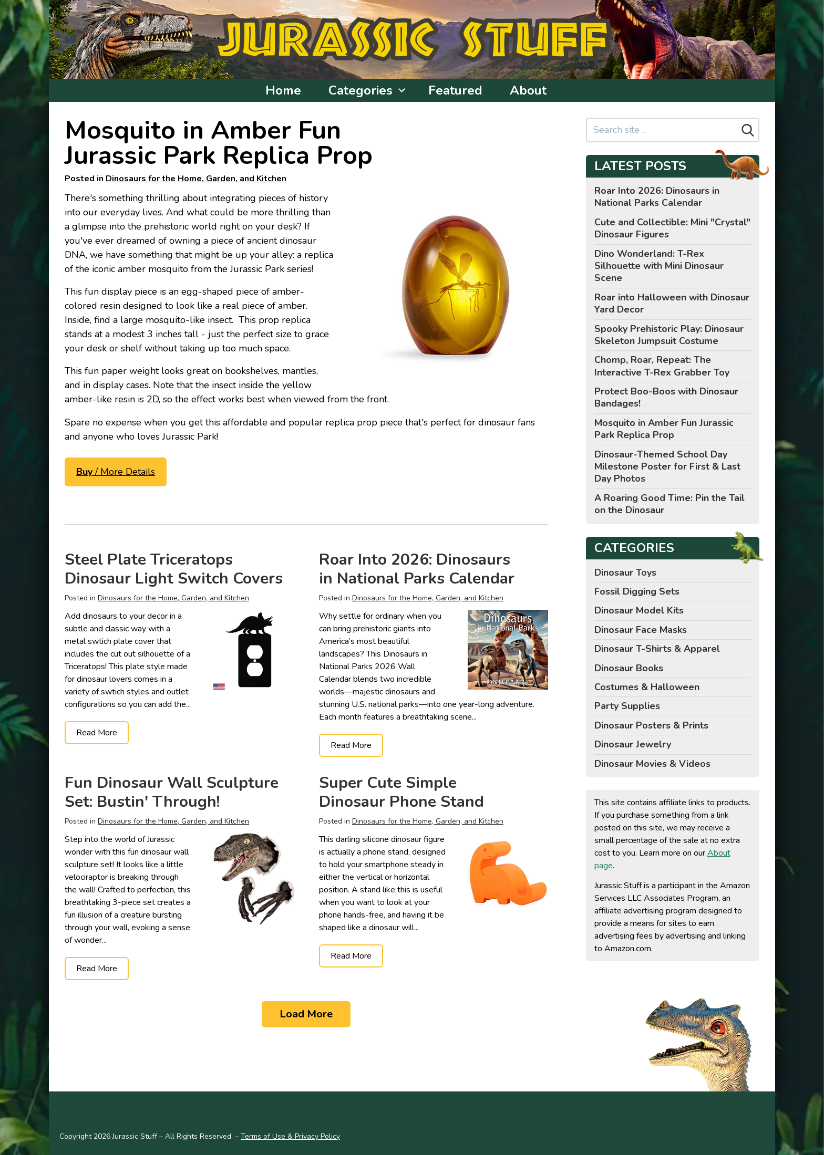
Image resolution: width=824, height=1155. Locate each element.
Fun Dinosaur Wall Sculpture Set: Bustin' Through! (172, 792)
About (528, 90)
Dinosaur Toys (625, 572)
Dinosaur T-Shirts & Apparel (657, 648)
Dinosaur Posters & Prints (651, 725)
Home (283, 90)
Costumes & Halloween (646, 687)
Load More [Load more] (306, 1014)
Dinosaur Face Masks (640, 629)
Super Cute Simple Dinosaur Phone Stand (401, 792)
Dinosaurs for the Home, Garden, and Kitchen (196, 178)
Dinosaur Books (628, 668)
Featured (455, 90)
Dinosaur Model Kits (639, 610)
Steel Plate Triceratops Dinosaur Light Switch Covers (174, 569)
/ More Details (115, 471)
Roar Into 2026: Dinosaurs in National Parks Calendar (416, 569)
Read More (96, 732)
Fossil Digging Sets (636, 591)
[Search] (747, 130)
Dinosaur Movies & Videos (652, 763)
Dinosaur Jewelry (632, 744)
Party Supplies (627, 706)
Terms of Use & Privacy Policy (290, 1136)
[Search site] (662, 130)
